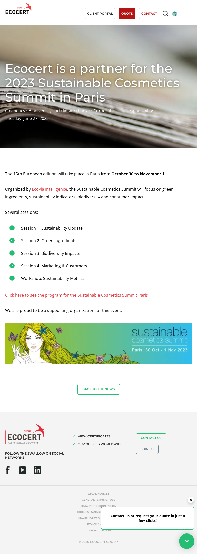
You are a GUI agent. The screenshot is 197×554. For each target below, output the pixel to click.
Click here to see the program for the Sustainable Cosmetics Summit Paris (76, 295)
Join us (147, 449)
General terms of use (98, 499)
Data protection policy (98, 506)
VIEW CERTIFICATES (94, 436)
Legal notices (98, 493)
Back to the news (98, 389)
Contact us (151, 438)
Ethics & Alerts (98, 524)
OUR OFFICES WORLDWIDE (100, 444)
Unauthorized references (98, 518)
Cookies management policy (98, 512)
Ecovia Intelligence (49, 189)
